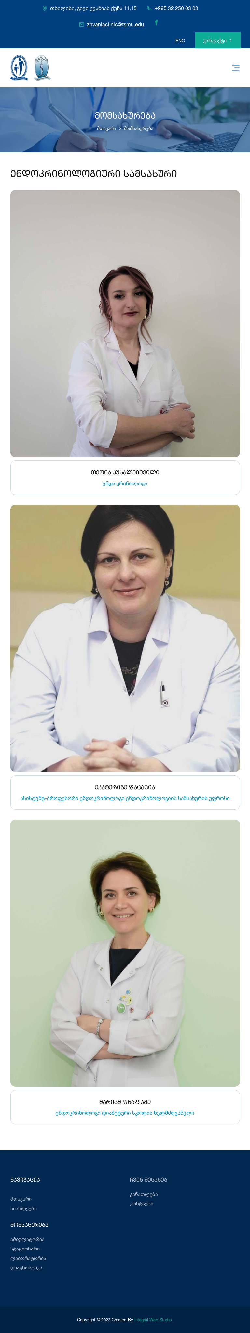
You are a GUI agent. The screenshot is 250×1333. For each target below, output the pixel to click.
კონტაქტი (217, 40)
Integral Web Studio (153, 1319)
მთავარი (106, 128)
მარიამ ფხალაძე (125, 1102)
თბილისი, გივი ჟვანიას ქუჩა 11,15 (93, 8)
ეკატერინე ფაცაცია (125, 788)
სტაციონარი (25, 1249)
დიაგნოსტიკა (26, 1267)
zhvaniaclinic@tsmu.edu (115, 24)
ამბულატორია (27, 1239)
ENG (180, 40)
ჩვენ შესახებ (148, 1180)
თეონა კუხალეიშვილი (125, 473)
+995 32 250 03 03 (176, 8)
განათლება (144, 1194)
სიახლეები (23, 1208)
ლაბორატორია (28, 1258)
